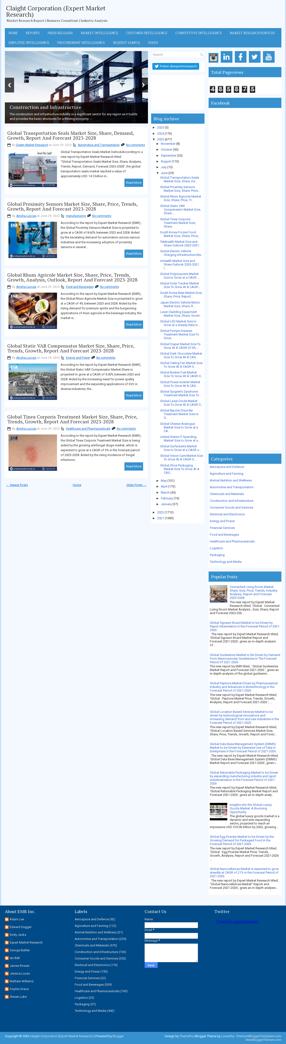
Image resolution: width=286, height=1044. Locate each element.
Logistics (216, 548)
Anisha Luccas (26, 216)
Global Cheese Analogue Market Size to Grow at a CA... (179, 427)
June (164, 173)
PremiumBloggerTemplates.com (259, 1036)
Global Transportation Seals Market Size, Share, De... (179, 179)
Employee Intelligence (28, 42)
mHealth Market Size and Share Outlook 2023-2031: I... (180, 264)
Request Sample (126, 42)
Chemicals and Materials (227, 494)
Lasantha (227, 1036)
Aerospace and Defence (227, 467)
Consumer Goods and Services (231, 507)
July (163, 167)
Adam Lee (17, 919)
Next (143, 85)
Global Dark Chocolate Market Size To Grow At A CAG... (181, 355)
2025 (160, 127)
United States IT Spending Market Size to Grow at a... (180, 438)
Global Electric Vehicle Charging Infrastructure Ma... (181, 253)
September (168, 155)
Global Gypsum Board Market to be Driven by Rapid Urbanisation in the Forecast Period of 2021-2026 (245, 626)
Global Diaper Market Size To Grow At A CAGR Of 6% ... (180, 346)
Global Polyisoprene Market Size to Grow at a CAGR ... (179, 275)
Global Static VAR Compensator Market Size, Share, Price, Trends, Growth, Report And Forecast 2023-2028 (70, 348)
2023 (160, 139)
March (165, 492)
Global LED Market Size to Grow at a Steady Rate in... (180, 323)
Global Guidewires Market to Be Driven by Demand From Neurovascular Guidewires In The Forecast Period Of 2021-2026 (245, 658)
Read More (133, 182)
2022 (160, 512)
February (167, 498)
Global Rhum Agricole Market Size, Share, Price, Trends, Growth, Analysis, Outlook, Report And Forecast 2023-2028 (72, 277)
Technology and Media (226, 562)
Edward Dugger (21, 927)
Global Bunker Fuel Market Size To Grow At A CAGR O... (181, 374)
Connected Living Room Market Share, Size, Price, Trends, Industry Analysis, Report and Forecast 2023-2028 (253, 592)
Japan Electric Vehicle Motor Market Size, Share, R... (180, 304)
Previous (9, 85)
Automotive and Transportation (99, 145)
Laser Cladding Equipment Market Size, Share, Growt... (181, 313)
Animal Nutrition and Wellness (231, 480)
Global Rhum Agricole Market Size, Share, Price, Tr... (180, 198)
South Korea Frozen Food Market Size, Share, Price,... (180, 234)
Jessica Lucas (20, 973)
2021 (160, 518)
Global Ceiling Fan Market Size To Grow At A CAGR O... (181, 364)
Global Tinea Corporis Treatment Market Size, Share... (178, 222)
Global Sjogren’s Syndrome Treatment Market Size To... (180, 393)
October (166, 149)
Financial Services (222, 528)
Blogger (118, 1036)
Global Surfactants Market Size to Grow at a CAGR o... (180, 448)
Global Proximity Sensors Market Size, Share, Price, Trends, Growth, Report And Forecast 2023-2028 (72, 206)
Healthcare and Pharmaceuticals (88, 428)
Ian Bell (15, 958)
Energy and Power (78, 357)
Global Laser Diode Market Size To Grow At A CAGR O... (181, 402)
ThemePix (186, 1036)
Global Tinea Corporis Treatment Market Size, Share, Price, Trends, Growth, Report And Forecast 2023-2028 (72, 419)
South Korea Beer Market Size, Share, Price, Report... (181, 294)
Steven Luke (18, 996)
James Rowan (20, 966)
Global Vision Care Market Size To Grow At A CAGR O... (181, 457)
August (166, 161)
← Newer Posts (17, 485)
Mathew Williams (21, 981)
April (164, 486)
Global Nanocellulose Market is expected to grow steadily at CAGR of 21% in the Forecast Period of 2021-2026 (244, 872)
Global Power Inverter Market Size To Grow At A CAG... (180, 384)
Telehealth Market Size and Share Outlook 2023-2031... (180, 243)
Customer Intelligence (146, 33)
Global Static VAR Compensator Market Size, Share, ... (180, 209)
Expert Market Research (32, 145)
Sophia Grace (19, 989)
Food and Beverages (80, 287)
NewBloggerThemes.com (263, 1040)
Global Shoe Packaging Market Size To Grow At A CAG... (179, 469)
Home (13, 33)
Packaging (217, 555)
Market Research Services (252, 33)
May (164, 480)
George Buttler (20, 950)
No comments (135, 145)
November (168, 143)
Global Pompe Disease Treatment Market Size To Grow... (179, 334)
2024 (160, 133)
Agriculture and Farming (226, 473)
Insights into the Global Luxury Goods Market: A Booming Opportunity (251, 808)
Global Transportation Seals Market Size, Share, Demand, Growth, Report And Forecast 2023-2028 (70, 135)
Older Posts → (136, 485)
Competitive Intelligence (198, 33)
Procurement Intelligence (81, 42)
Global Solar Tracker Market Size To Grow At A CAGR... (180, 285)
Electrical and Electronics (227, 514)
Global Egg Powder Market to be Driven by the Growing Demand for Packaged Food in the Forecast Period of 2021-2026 (242, 840)
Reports (33, 33)
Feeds (153, 42)
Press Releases (60, 33)
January (166, 504)
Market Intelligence (99, 33)
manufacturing (76, 216)
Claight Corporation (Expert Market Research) (56, 11)
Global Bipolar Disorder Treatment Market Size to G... (179, 414)
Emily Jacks (18, 935)
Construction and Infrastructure (231, 501)
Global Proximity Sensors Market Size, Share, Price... (180, 188)
